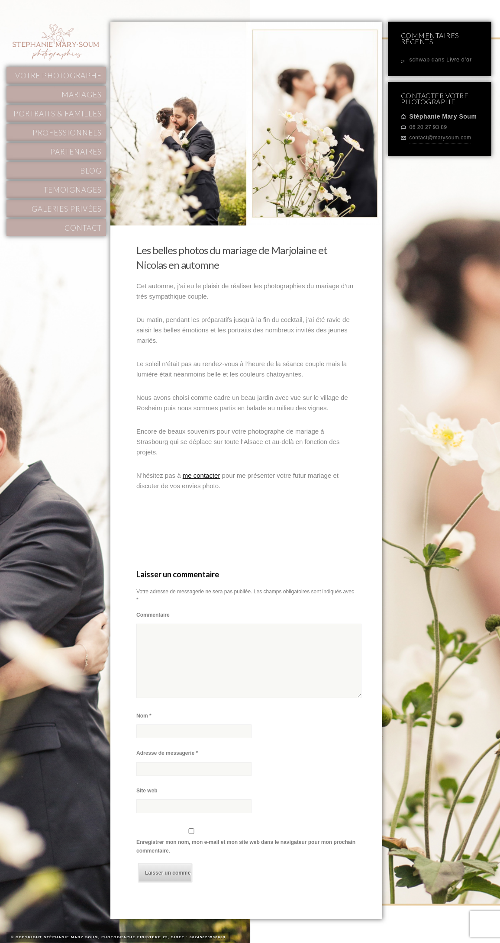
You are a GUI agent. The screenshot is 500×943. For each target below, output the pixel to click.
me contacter (201, 475)
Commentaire (153, 615)
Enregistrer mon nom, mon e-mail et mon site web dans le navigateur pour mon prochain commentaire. (245, 846)
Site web (147, 791)
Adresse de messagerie (167, 753)
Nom (144, 716)
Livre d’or (458, 59)
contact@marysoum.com (440, 138)
